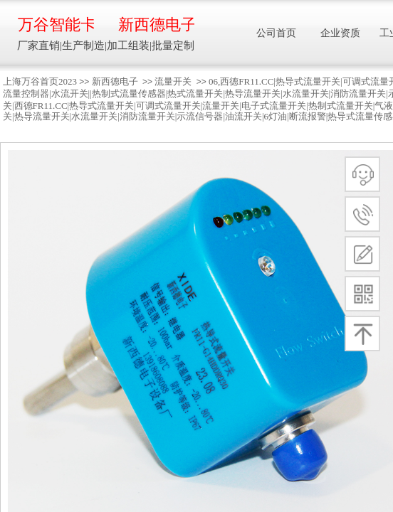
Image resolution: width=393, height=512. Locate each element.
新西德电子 (115, 81)
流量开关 (173, 81)
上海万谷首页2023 (40, 81)
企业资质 (340, 33)
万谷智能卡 (56, 24)
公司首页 (276, 33)
